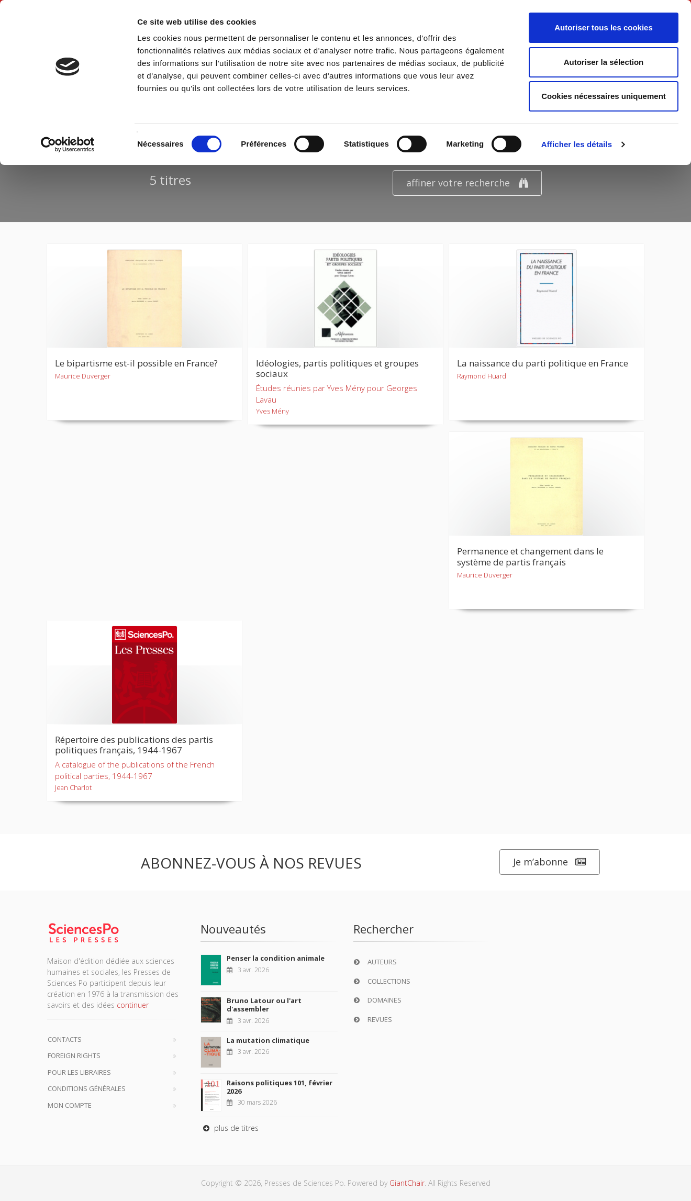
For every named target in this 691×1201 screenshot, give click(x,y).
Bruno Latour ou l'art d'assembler (264, 1005)
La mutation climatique (268, 1040)
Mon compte (70, 1105)
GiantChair (407, 1183)
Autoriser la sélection (604, 62)
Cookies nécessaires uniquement (603, 96)
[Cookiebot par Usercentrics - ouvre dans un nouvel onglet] (68, 144)
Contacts (65, 1039)
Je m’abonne (549, 862)
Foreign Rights (74, 1055)
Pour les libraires (79, 1072)
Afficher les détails (576, 144)
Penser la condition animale (276, 958)
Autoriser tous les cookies (603, 27)
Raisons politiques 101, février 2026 (279, 1087)
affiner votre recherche (467, 183)
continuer (133, 1005)
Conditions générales (87, 1088)
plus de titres (229, 1128)
